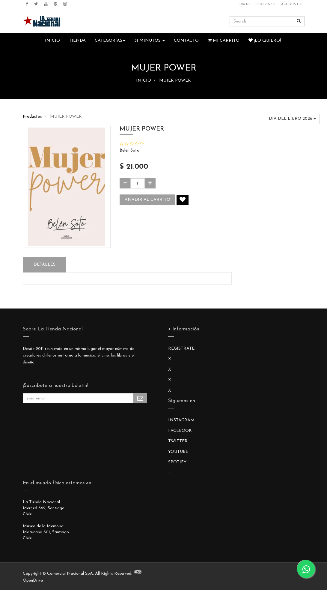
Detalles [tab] (44, 264)
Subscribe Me (140, 398)
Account (291, 4)
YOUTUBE (178, 452)
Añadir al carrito (147, 199)
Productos (32, 116)
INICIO (143, 80)
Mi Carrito (223, 40)
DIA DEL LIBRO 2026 (257, 4)
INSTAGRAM (181, 420)
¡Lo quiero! (264, 40)
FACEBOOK (180, 431)
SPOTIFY (177, 462)
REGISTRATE (181, 348)
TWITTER (178, 441)
